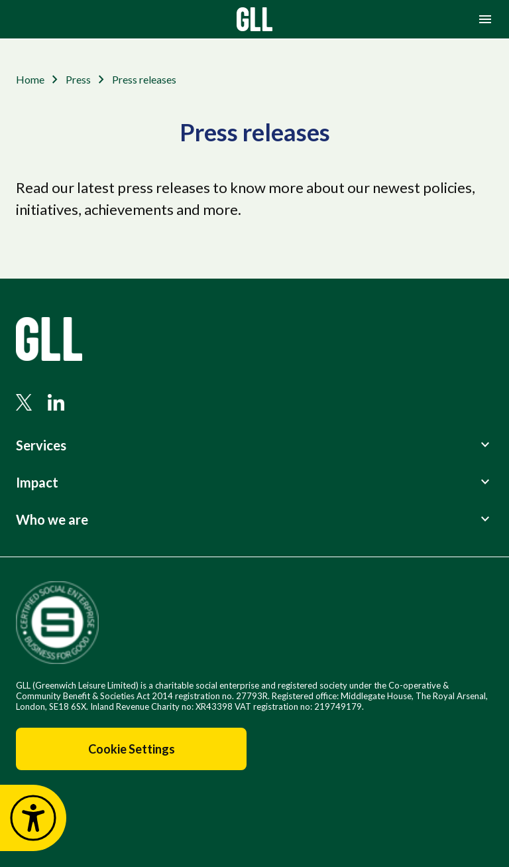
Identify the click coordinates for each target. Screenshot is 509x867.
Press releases (144, 79)
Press (78, 79)
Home (30, 79)
